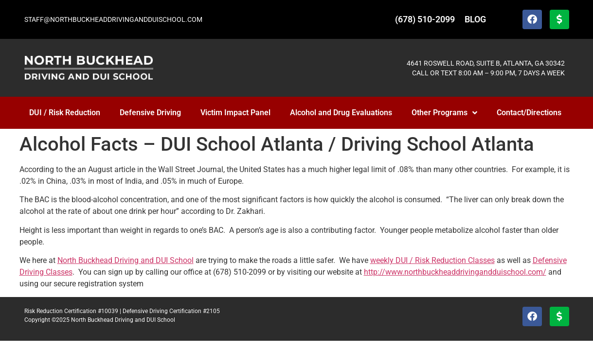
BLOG (475, 19)
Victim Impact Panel (235, 112)
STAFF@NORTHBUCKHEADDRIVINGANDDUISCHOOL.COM (113, 19)
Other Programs (444, 113)
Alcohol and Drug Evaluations (341, 112)
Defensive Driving (150, 112)
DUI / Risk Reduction (64, 112)
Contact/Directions (529, 112)
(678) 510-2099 (425, 19)
